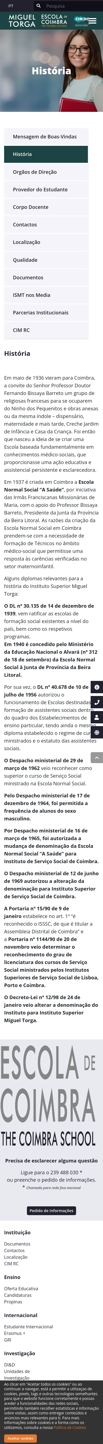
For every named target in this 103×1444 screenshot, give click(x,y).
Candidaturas (18, 1295)
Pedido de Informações (52, 1210)
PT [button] (11, 5)
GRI (7, 1340)
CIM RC (21, 330)
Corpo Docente (30, 207)
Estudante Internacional (28, 1327)
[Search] (73, 6)
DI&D (9, 1365)
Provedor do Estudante (40, 189)
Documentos (28, 277)
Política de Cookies (70, 1427)
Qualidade (25, 260)
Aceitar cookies (21, 1438)
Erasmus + (15, 1333)
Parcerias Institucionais (40, 312)
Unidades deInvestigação (17, 1374)
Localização (26, 242)
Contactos (25, 224)
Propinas (13, 1302)
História (22, 154)
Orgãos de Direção (35, 172)
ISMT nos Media (31, 295)
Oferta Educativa (21, 1289)
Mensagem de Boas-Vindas (45, 136)
